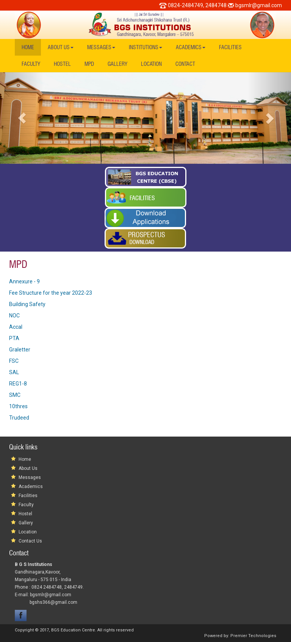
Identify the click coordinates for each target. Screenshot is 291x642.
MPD (89, 64)
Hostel (62, 64)
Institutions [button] (145, 47)
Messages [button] (101, 47)
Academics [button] (190, 47)
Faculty (31, 64)
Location (151, 64)
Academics (31, 486)
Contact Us (30, 541)
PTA (14, 338)
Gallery (117, 64)
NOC (14, 315)
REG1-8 (18, 384)
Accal (15, 327)
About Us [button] (61, 47)
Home (28, 47)
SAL (14, 372)
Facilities (230, 47)
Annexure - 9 (24, 281)
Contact (185, 64)
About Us (28, 468)
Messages (30, 477)
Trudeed (19, 418)
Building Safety (27, 304)
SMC (14, 395)
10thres (18, 406)
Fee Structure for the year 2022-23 (50, 293)
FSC (14, 361)
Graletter (19, 350)
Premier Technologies (253, 635)
